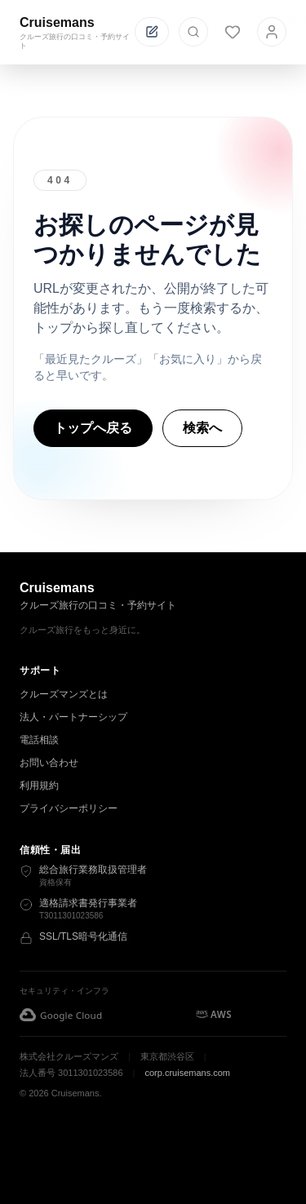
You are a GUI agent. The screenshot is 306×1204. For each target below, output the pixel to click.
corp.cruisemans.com (187, 1073)
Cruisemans (57, 22)
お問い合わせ (49, 762)
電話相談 (39, 740)
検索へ (202, 428)
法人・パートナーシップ (73, 717)
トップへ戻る (93, 428)
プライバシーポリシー (69, 808)
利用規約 (39, 785)
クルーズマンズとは (64, 694)
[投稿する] (152, 31)
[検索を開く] (193, 31)
